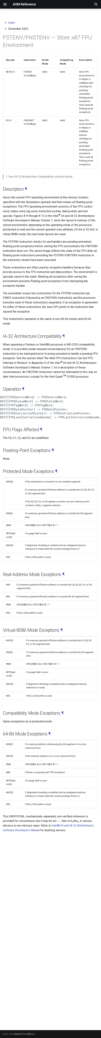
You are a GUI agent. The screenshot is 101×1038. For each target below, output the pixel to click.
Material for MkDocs (24, 1034)
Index (11, 22)
